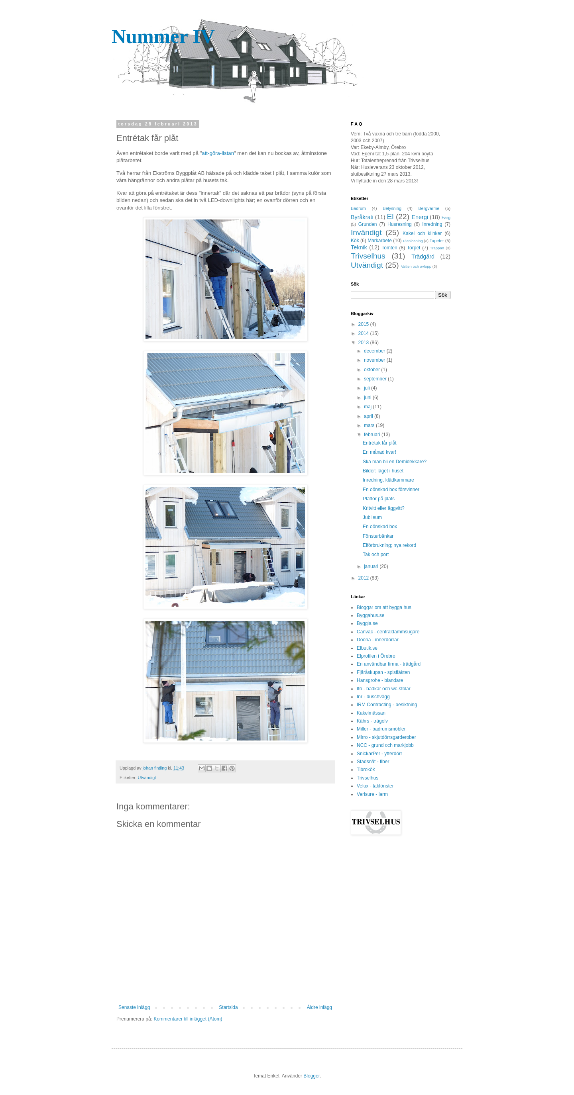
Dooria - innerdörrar (378, 640)
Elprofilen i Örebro (376, 656)
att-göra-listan (218, 153)
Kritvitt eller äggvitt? (384, 508)
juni (368, 397)
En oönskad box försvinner (391, 489)
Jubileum (372, 517)
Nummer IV (163, 36)
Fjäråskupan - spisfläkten (383, 672)
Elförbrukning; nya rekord (389, 545)
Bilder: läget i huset (383, 471)
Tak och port (376, 554)
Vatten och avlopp (416, 266)
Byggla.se (367, 623)
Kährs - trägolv (372, 721)
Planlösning (413, 241)
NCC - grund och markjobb (385, 745)
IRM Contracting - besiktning (387, 704)
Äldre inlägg (319, 1007)
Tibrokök (366, 769)
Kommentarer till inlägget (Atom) (187, 1019)
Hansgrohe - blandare (380, 680)
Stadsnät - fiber (373, 761)
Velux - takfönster (375, 786)
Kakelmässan (371, 713)
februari (372, 434)
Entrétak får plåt (380, 443)
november (375, 360)
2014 (364, 333)
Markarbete (380, 240)
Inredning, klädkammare (388, 480)
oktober (372, 369)
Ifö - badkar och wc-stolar (384, 688)
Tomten (389, 248)
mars (370, 425)
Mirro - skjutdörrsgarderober (386, 737)
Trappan (437, 248)
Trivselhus (368, 256)
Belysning (392, 208)
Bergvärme (428, 208)
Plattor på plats (379, 498)
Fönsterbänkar (378, 536)
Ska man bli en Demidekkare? (395, 461)
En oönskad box (380, 526)
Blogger (311, 1076)
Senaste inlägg (134, 1007)
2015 (364, 324)
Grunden (367, 224)
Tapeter (437, 240)
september (376, 379)
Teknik (359, 247)
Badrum (358, 208)
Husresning (399, 224)
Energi (419, 217)
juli (367, 388)
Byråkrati (362, 217)
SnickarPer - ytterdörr (379, 753)
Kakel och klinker (422, 233)
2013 (364, 342)
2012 (364, 578)
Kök (355, 240)
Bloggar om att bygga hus (384, 607)
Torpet (413, 248)
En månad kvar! (379, 452)
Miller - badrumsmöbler (381, 729)
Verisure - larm (372, 794)
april (369, 416)
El (390, 216)
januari (371, 566)
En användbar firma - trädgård (389, 664)
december (375, 351)
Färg (446, 217)
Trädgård (422, 256)
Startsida (228, 1007)
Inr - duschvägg (373, 696)
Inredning (432, 224)
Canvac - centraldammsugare (388, 632)
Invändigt (366, 232)
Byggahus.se (370, 615)
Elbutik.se (367, 648)
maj (368, 406)
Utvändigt (147, 777)
